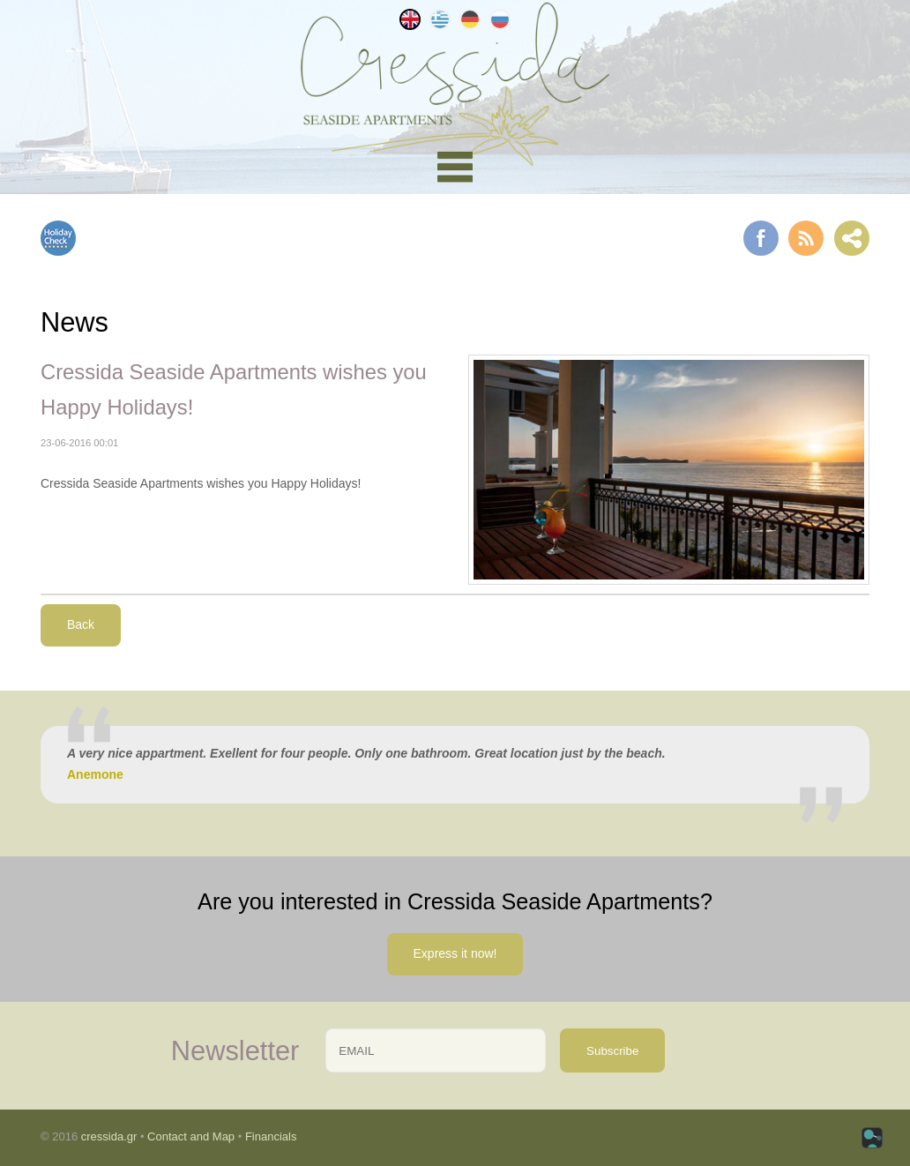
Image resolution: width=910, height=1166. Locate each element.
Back (80, 624)
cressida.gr (109, 1136)
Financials (271, 1136)
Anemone (95, 774)
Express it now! (455, 953)
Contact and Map (191, 1136)
